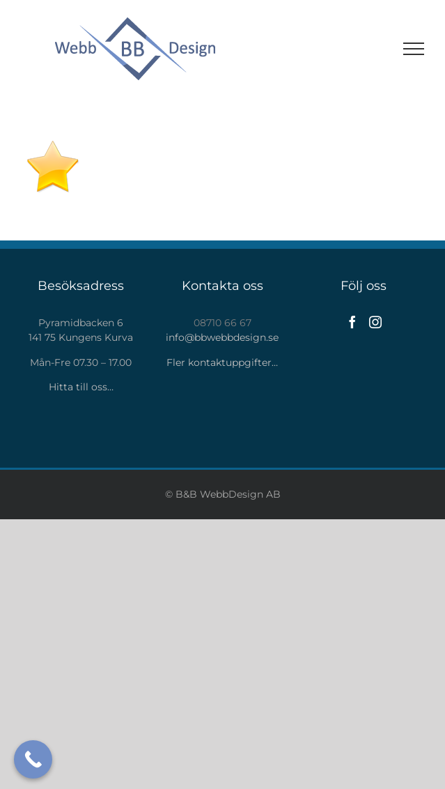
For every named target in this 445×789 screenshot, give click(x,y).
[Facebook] (352, 322)
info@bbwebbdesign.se (222, 337)
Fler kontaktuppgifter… (222, 362)
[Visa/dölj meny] (414, 49)
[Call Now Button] (33, 759)
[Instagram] (375, 322)
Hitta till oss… (81, 387)
